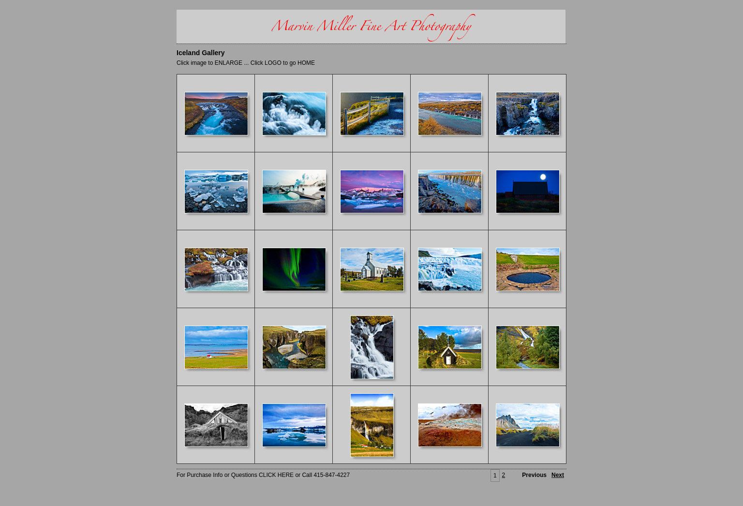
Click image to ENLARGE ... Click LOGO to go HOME (246, 63)
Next (557, 475)
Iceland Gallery (201, 53)
